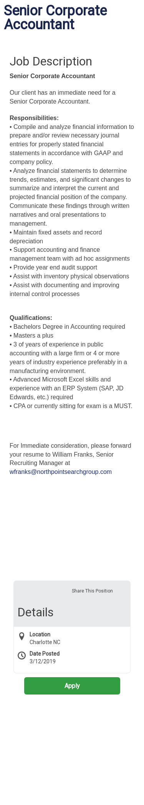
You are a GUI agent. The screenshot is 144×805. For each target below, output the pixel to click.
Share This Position (92, 591)
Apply (72, 686)
